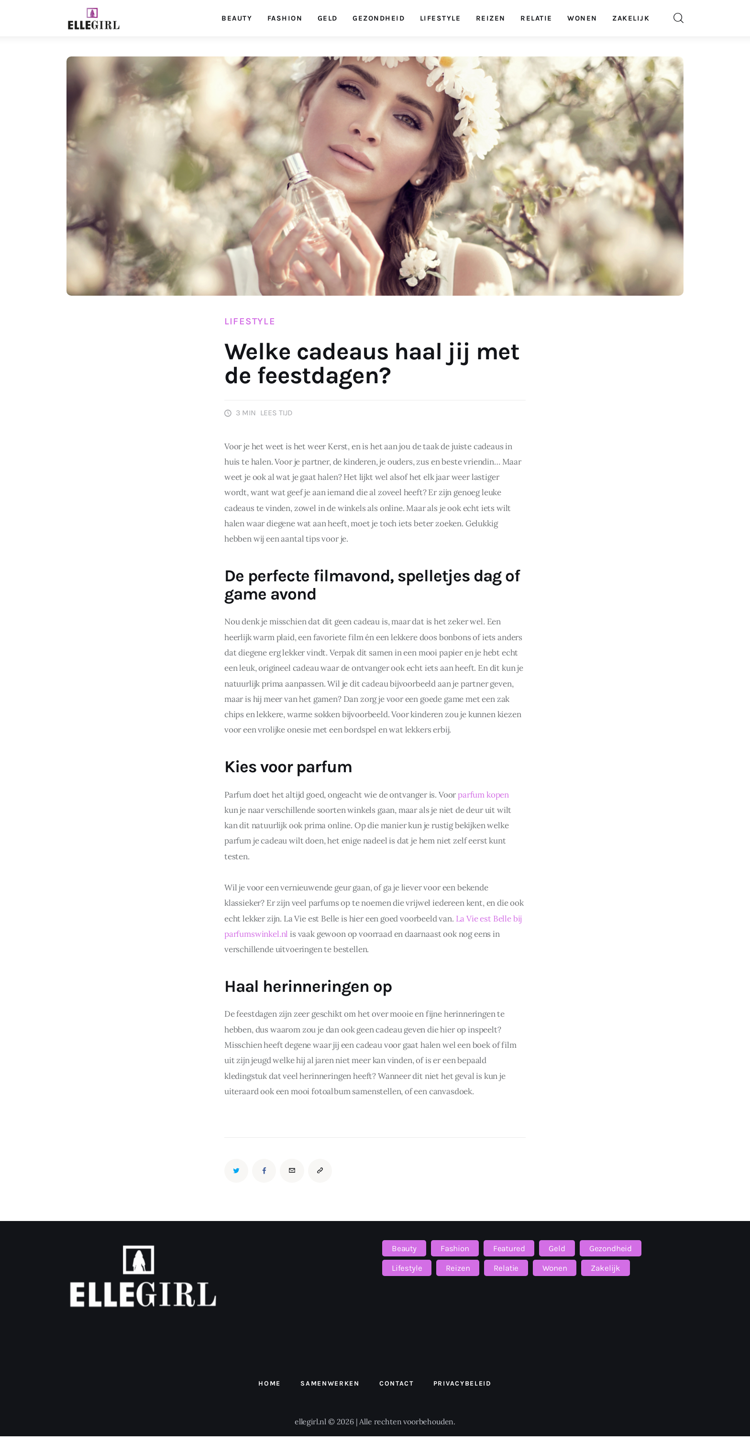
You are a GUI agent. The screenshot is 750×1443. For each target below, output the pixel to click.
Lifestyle (250, 321)
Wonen (554, 1268)
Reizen (458, 1268)
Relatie (506, 1268)
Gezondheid (610, 1248)
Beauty (404, 1248)
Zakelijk (605, 1268)
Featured (509, 1248)
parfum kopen (483, 794)
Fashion (455, 1248)
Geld (557, 1248)
